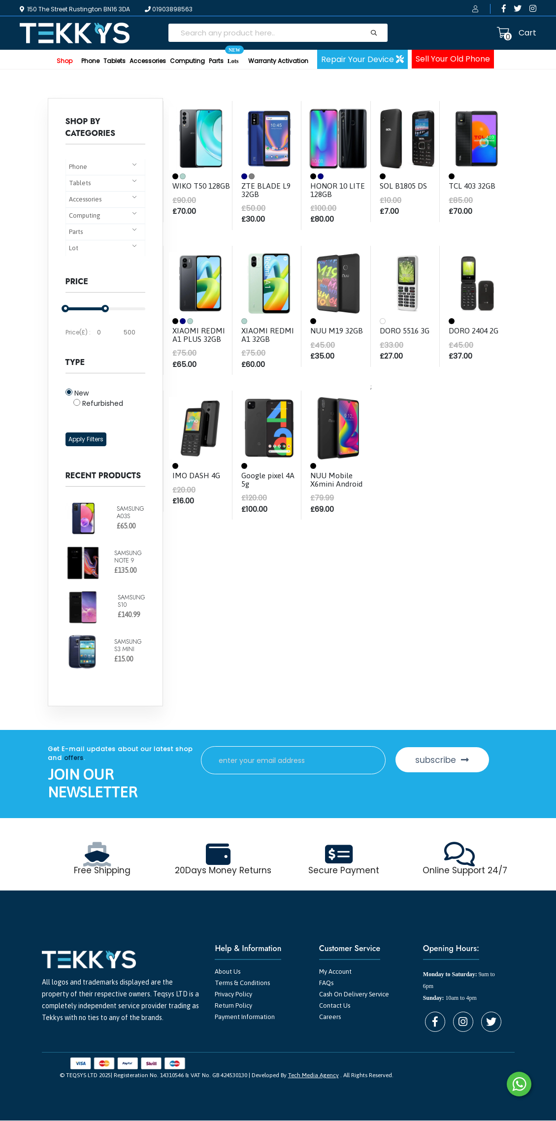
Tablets (114, 61)
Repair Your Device (362, 59)
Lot (73, 248)
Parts (216, 61)
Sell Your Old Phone (453, 59)
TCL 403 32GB (473, 185)
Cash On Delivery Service (354, 994)
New (77, 393)
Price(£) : (78, 332)
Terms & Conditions (242, 983)
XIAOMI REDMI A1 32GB (267, 334)
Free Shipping (102, 870)
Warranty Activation (278, 61)
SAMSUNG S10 (131, 601)
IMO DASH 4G (196, 474)
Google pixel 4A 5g (269, 478)
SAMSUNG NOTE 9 (128, 556)
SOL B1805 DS (404, 185)
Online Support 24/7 (465, 870)
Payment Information (245, 1017)
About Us (227, 972)
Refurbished (98, 403)
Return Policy (233, 1006)
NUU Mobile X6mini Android (338, 478)
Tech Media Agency (313, 1075)
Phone (90, 61)
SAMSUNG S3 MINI (128, 645)
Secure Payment (344, 870)
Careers (330, 1017)
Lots (233, 57)
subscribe (446, 760)
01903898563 (169, 9)
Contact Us (334, 1006)
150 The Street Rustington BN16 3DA (75, 9)
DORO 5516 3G (406, 330)
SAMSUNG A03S (130, 512)
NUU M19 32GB (337, 330)
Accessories (148, 61)
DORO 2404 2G (475, 330)
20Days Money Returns (223, 870)
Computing (187, 61)
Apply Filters (85, 439)
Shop (64, 61)
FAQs (326, 983)
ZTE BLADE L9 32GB (266, 189)
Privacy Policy (233, 994)
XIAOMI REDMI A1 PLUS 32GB (199, 334)
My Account (335, 972)
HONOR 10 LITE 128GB (338, 189)
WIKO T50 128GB (190, 189)
